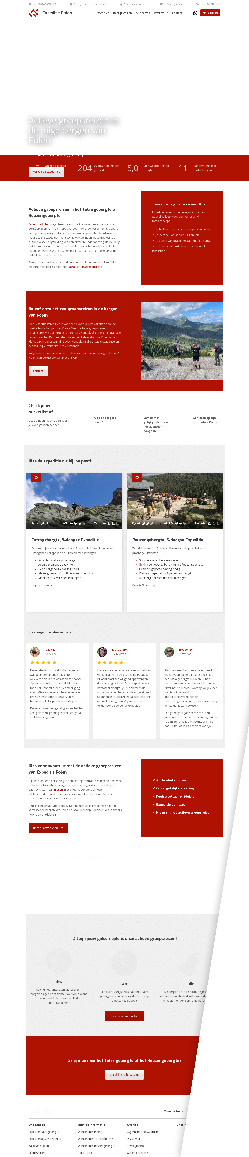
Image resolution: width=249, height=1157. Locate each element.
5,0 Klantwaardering (44, 4)
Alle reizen (143, 13)
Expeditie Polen (44, 324)
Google (148, 170)
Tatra (71, 267)
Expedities (102, 13)
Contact (177, 13)
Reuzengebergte (91, 267)
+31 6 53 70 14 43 (210, 4)
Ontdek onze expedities (48, 850)
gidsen (58, 811)
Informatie (161, 13)
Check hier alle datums (124, 1096)
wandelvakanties (91, 333)
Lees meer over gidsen (124, 1038)
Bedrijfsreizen (122, 13)
